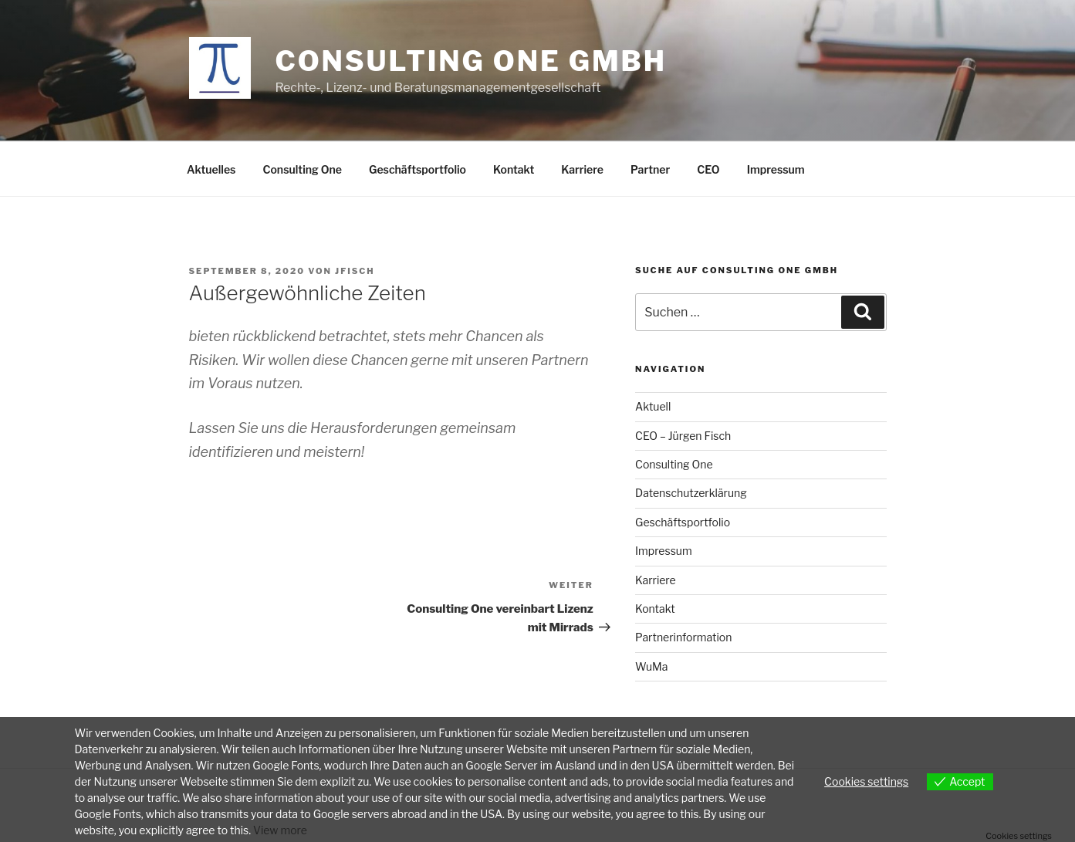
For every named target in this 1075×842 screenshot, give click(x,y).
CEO (708, 169)
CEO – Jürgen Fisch (683, 435)
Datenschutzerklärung (691, 492)
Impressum (776, 169)
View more (280, 830)
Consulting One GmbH (471, 61)
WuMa (651, 666)
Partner (650, 169)
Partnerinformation (683, 637)
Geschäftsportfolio (417, 169)
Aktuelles (211, 169)
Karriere (582, 169)
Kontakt (513, 169)
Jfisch (354, 270)
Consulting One (302, 169)
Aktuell (653, 406)
